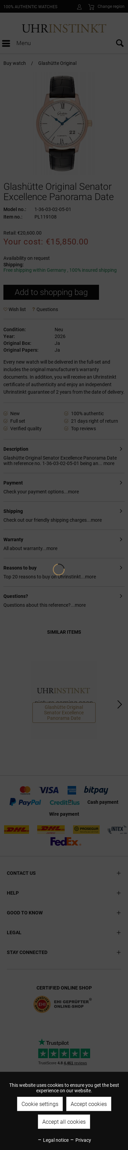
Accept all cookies (64, 1122)
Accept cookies (89, 1104)
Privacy (80, 1140)
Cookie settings (40, 1104)
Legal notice (53, 1140)
